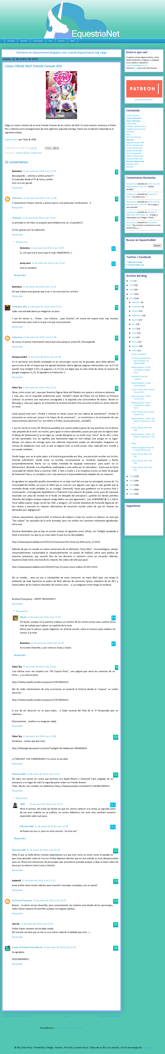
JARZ (22, 804)
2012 (132, 490)
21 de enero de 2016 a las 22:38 (44, 357)
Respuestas (22, 242)
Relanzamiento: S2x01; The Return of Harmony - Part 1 (143, 437)
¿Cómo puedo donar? (144, 100)
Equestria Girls (132, 164)
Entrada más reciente (17, 1016)
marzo (135, 342)
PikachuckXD (19, 774)
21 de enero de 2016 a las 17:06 (40, 337)
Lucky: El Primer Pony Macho (27, 947)
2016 (132, 298)
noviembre (137, 307)
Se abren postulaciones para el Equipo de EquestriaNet (141, 361)
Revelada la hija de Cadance (139, 377)
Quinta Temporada (134, 151)
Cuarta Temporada (134, 148)
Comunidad (38, 41)
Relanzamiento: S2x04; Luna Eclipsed (141, 384)
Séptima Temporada (134, 156)
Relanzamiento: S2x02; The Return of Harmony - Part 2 (143, 421)
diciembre (136, 302)
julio (134, 324)
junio (134, 329)
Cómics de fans (133, 116)
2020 (132, 281)
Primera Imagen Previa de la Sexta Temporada (143, 449)
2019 (132, 285)
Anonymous (131, 184)
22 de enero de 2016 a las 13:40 (51, 826)
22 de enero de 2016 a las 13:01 (39, 667)
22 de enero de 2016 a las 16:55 (47, 643)
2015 (132, 476)
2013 (132, 485)
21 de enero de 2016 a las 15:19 (39, 287)
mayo (134, 333)
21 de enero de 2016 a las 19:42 (48, 263)
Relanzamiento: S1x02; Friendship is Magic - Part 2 (141, 370)
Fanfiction (130, 132)
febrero (135, 346)
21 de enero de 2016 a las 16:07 (47, 248)
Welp (134, 443)
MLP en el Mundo (133, 137)
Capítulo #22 (11, 139)
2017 (132, 294)
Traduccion (36, 153)
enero (135, 351)
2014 (132, 481)
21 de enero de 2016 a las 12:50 (39, 171)
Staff (72, 41)
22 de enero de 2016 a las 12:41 (39, 387)
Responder (17, 188)
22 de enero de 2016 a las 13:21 (46, 804)
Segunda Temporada (135, 143)
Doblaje (136, 126)
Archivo (61, 41)
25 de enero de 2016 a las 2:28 (60, 947)
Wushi (23, 617)
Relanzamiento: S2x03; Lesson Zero (141, 397)
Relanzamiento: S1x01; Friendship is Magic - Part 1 (141, 405)
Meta (128, 134)
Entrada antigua (109, 1016)
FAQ (50, 41)
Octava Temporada (134, 159)
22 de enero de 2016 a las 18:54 (43, 850)
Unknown (17, 198)
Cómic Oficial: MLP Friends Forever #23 (143, 391)
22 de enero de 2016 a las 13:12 (43, 774)
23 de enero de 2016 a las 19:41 (37, 924)
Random (130, 167)
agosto (135, 320)
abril (134, 337)
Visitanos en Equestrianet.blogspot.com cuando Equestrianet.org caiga (61, 52)
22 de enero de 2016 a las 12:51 (44, 617)
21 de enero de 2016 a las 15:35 (44, 307)
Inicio (65, 1016)
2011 (132, 494)
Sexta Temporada (133, 153)
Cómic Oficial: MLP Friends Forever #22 (143, 413)
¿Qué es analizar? (139, 354)
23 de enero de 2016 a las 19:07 (49, 900)
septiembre (137, 315)
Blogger (146, 1047)
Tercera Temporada (134, 145)
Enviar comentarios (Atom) (69, 1028)
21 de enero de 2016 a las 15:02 (39, 218)
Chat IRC (23, 41)
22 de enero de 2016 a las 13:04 (39, 736)
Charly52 (16, 218)
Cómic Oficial (22, 153)
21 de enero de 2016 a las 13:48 (40, 198)
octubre (135, 311)
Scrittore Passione (22, 900)
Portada (11, 41)
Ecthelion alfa (19, 307)
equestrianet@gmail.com (137, 65)
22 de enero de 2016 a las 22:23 (38, 880)
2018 (132, 290)
